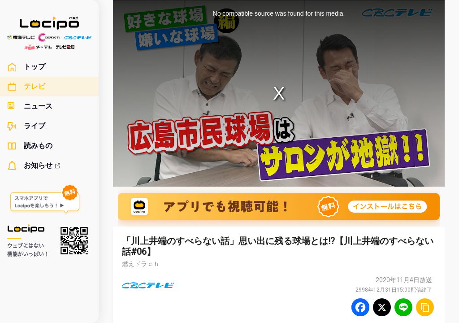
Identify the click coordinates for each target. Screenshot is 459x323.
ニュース (29, 106)
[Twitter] (382, 307)
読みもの (29, 145)
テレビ (26, 86)
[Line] (403, 307)
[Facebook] (360, 307)
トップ (26, 66)
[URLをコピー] (425, 307)
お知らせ (34, 165)
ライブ (26, 126)
